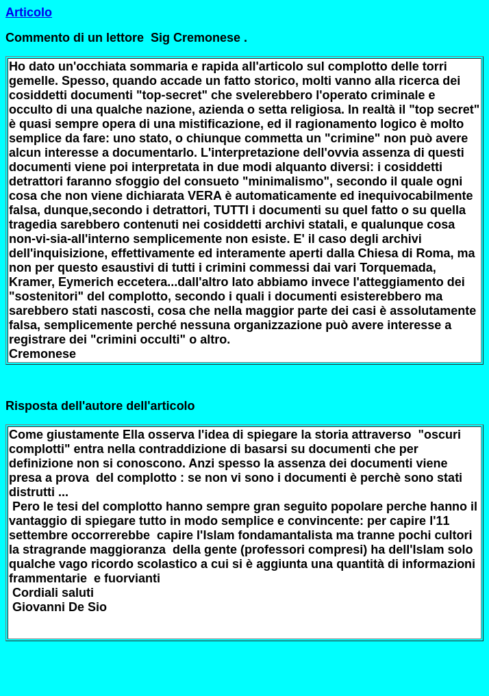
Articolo (28, 12)
